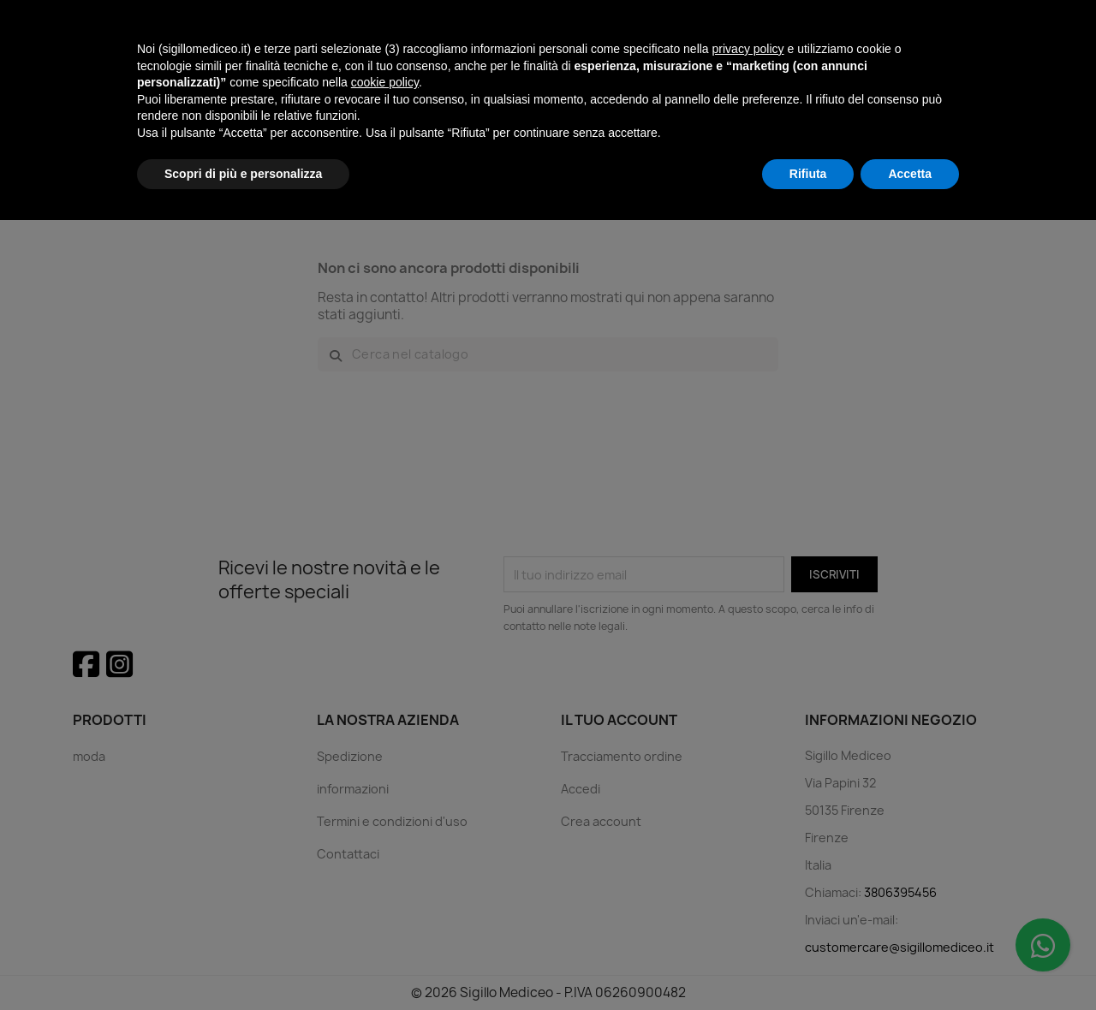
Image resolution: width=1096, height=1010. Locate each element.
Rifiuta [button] (808, 963)
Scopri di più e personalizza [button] (243, 963)
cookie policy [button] (385, 872)
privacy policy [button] (748, 839)
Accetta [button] (910, 963)
